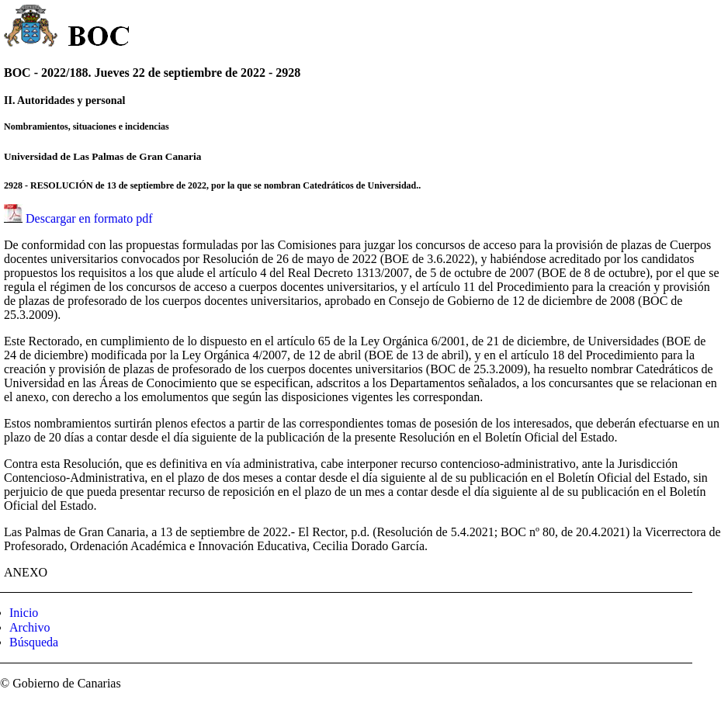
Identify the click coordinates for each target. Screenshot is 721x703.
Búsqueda (33, 642)
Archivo (29, 627)
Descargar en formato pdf (89, 218)
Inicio (23, 612)
